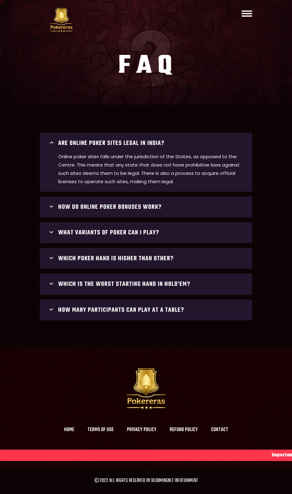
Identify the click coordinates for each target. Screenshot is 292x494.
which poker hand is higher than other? (110, 258)
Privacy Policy (141, 430)
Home (69, 430)
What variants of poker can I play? (103, 232)
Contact (219, 430)
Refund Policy (184, 430)
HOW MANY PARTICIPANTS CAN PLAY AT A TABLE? (115, 310)
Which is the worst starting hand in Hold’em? (118, 284)
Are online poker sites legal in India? (105, 143)
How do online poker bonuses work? (104, 207)
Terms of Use (100, 430)
